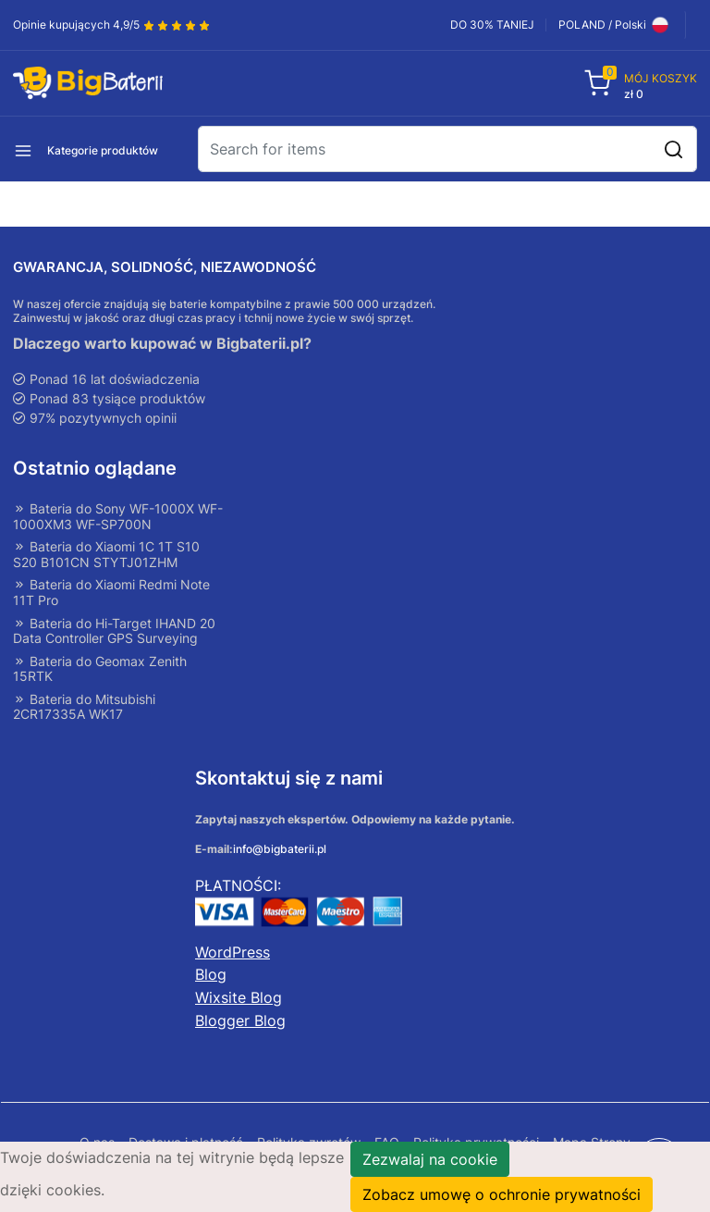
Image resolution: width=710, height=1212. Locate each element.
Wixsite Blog (238, 1000)
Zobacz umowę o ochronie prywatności (501, 1194)
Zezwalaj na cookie (429, 1159)
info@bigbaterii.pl (279, 852)
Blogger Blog (240, 1022)
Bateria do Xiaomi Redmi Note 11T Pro (111, 593)
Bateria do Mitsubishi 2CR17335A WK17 (84, 709)
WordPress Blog (232, 966)
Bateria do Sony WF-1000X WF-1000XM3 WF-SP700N (118, 516)
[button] (119, 149)
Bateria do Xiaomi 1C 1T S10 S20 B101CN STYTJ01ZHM (106, 555)
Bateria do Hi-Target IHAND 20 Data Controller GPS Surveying (114, 632)
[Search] (448, 149)
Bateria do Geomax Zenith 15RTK (100, 671)
